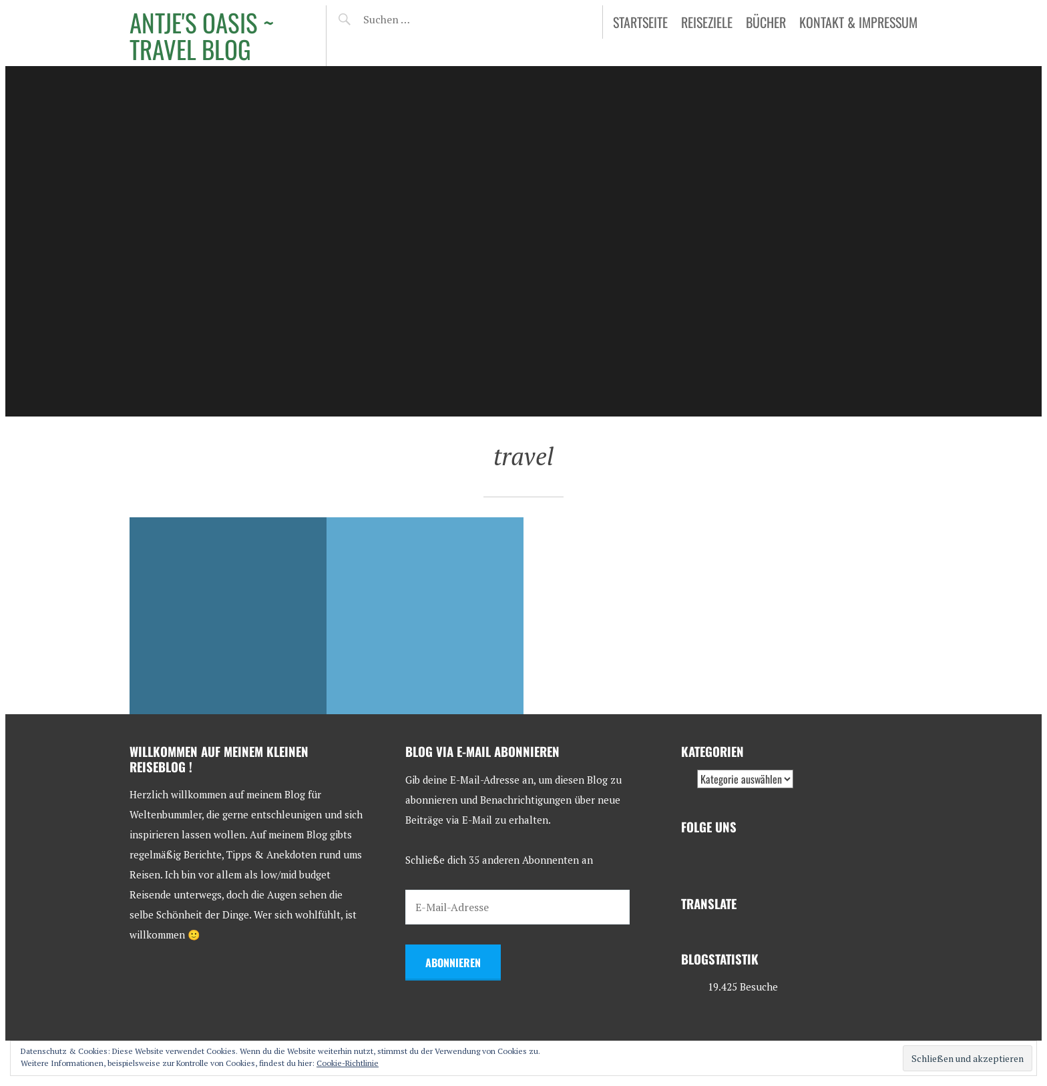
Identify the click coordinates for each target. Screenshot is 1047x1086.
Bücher (766, 22)
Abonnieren (453, 963)
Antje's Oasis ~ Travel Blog (202, 35)
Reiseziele (706, 22)
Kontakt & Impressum (858, 22)
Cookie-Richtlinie (348, 1063)
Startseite (640, 22)
